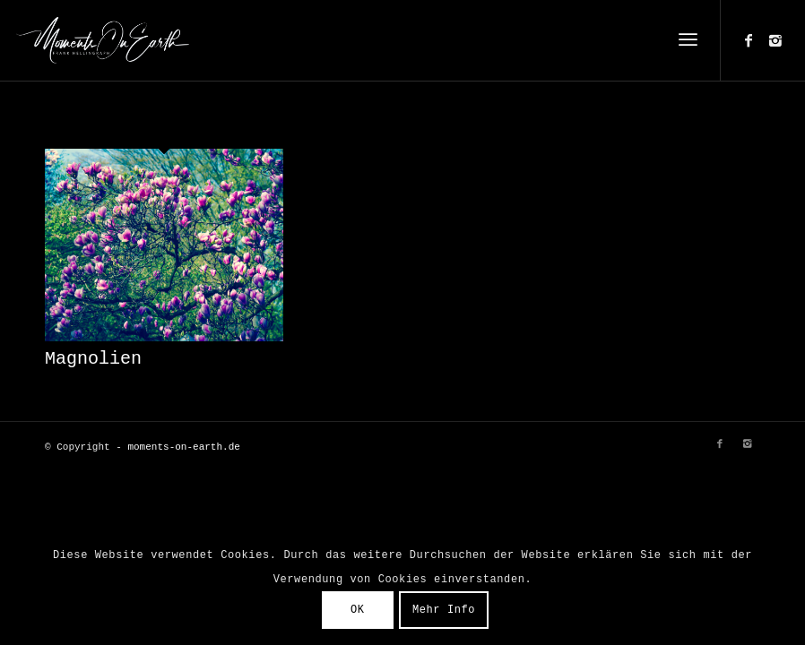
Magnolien (93, 358)
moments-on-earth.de (183, 447)
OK (358, 610)
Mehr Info (443, 610)
